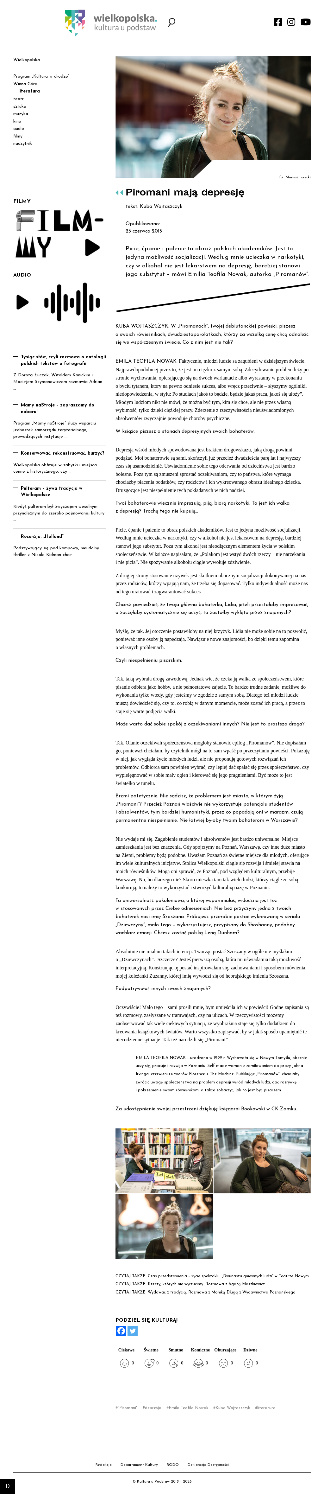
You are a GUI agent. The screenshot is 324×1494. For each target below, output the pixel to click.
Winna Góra (25, 84)
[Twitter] (133, 1331)
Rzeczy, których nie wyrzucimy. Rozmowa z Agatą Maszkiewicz (206, 1284)
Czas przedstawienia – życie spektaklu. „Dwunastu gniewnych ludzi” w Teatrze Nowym (228, 1276)
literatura (266, 1408)
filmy (17, 136)
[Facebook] (121, 1331)
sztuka (19, 106)
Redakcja (104, 1465)
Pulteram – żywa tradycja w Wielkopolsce (51, 492)
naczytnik (22, 143)
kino (17, 121)
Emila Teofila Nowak (188, 1408)
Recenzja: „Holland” (42, 536)
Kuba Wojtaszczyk (232, 1408)
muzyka (20, 114)
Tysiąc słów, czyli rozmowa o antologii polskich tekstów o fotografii (63, 360)
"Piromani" (128, 1408)
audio (18, 128)
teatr (18, 99)
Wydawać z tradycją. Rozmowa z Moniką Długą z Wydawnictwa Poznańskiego (222, 1292)
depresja (153, 1408)
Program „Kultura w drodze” (41, 76)
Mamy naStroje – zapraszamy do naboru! (57, 408)
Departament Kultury (139, 1465)
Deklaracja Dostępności (208, 1465)
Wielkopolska (26, 60)
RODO (173, 1465)
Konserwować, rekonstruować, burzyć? (62, 453)
